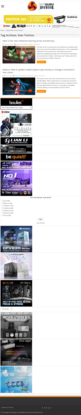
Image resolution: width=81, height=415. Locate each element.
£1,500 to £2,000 (8, 208)
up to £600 (6, 201)
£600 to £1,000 (7, 203)
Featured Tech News (22, 44)
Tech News (41, 75)
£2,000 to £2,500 (8, 210)
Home (2, 30)
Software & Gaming (33, 44)
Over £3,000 (7, 215)
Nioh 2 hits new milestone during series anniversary (29, 40)
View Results (40, 223)
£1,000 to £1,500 (8, 206)
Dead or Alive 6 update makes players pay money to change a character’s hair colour (39, 71)
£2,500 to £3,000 (8, 213)
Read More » (41, 62)
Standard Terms (37, 412)
